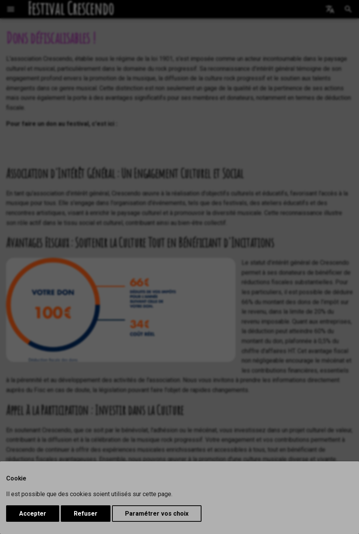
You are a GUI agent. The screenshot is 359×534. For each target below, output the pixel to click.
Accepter (32, 513)
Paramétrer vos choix (156, 513)
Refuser (85, 513)
